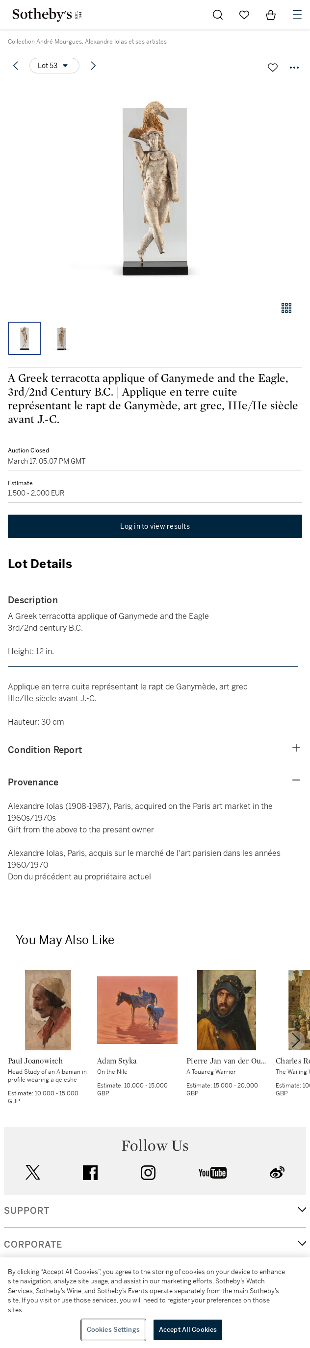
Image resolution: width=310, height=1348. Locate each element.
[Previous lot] (16, 65)
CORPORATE (33, 1244)
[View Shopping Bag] (271, 14)
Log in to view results (155, 526)
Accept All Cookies (188, 1329)
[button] (155, 187)
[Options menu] (54, 65)
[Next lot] (93, 65)
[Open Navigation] (297, 14)
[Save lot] (273, 67)
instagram (148, 1172)
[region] (155, 1302)
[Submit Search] (218, 15)
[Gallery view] (286, 308)
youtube (213, 1173)
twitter (33, 1172)
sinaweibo (277, 1172)
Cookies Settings (113, 1329)
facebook (90, 1172)
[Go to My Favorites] (244, 14)
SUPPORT (27, 1211)
